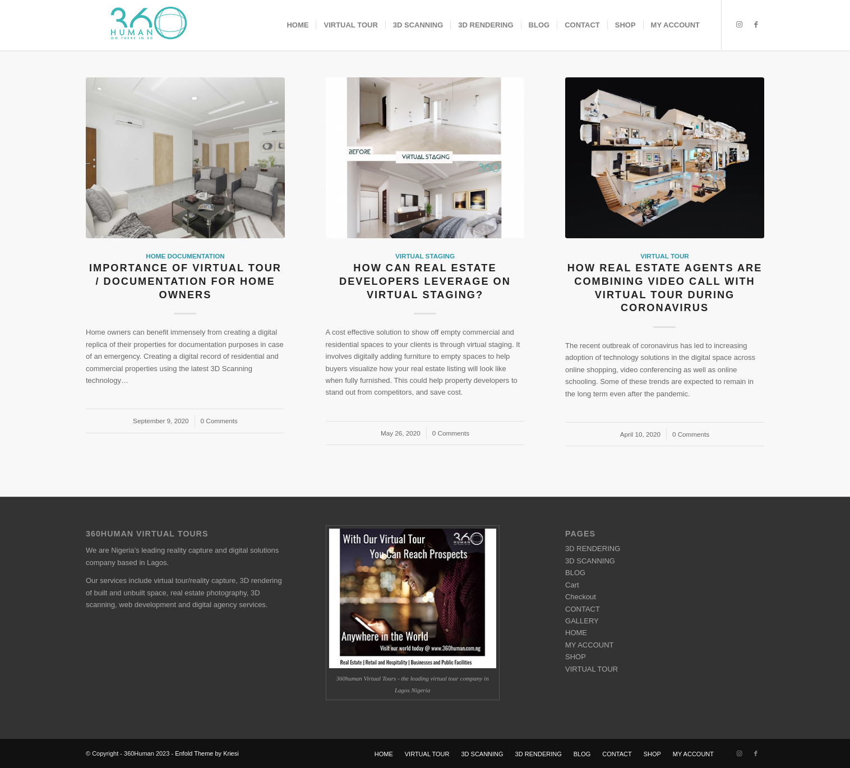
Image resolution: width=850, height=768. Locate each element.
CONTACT (582, 609)
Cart (572, 585)
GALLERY (582, 621)
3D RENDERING (592, 548)
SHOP (575, 657)
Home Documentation (185, 256)
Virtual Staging (425, 256)
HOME (576, 632)
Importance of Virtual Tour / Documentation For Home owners (185, 281)
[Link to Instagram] (739, 24)
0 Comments (219, 420)
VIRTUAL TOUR (591, 669)
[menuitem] (297, 25)
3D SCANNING (590, 561)
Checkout (580, 597)
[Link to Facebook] (755, 24)
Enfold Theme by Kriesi (207, 753)
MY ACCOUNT (589, 645)
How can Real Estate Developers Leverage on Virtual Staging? (425, 281)
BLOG (575, 572)
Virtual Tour (664, 256)
